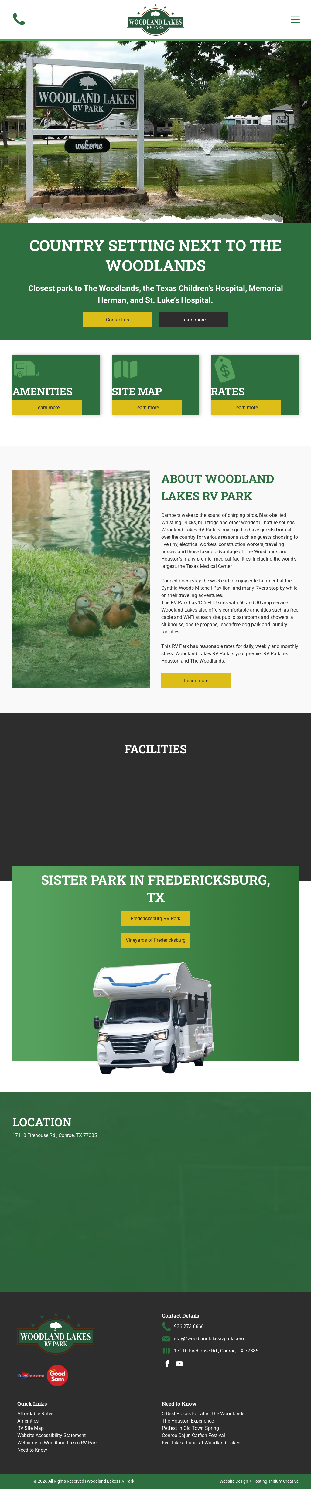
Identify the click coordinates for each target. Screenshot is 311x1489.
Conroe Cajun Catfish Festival (193, 1435)
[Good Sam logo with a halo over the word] (57, 1375)
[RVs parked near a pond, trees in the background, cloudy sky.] (49, 799)
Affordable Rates (35, 1413)
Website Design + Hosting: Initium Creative (259, 1481)
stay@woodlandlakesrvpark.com (209, 1338)
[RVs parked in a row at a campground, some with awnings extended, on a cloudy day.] (191, 799)
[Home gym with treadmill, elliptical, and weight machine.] (120, 799)
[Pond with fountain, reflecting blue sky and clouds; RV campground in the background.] (262, 799)
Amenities (28, 1421)
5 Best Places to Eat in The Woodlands (203, 1413)
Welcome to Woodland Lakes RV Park (57, 1443)
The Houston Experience (188, 1421)
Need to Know (32, 1450)
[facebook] (167, 1364)
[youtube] (179, 1364)
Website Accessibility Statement (51, 1435)
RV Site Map (30, 1428)
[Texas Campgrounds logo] (30, 1375)
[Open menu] (295, 19)
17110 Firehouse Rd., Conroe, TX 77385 (216, 1351)
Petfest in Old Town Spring (190, 1428)
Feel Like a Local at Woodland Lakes (201, 1443)
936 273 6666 (189, 1326)
